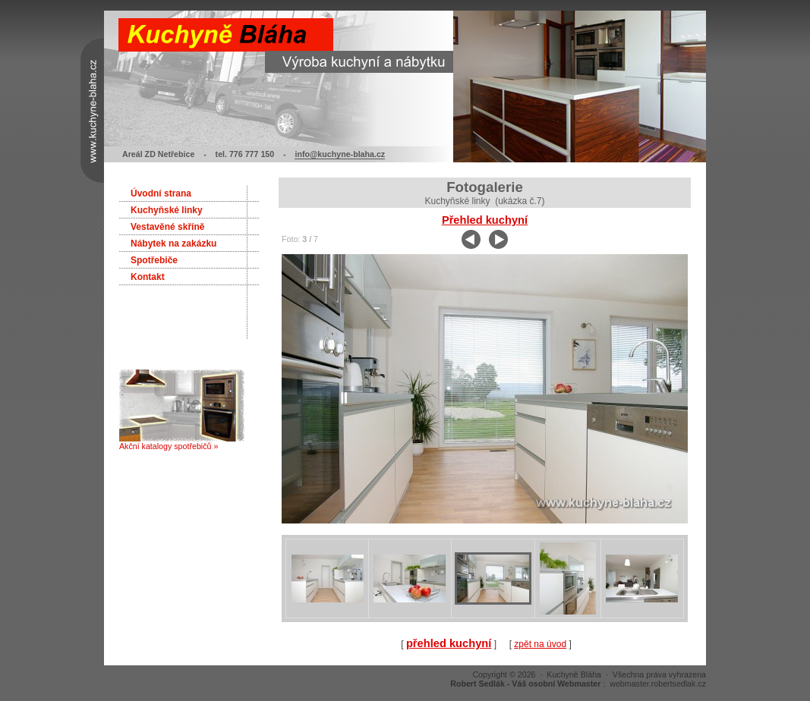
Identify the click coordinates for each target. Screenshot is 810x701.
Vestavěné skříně (167, 227)
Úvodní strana (161, 193)
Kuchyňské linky (167, 210)
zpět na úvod (540, 644)
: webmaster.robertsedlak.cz (578, 683)
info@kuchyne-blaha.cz (340, 154)
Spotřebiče (154, 260)
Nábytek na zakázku (173, 243)
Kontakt (148, 277)
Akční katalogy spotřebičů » (181, 442)
